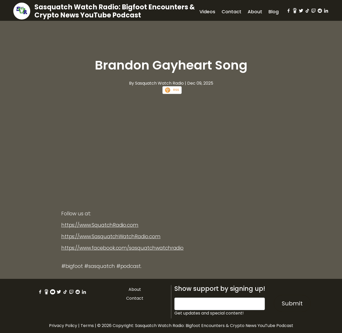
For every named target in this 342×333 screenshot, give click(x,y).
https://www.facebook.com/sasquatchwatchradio (122, 248)
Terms (87, 326)
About (255, 11)
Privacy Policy (63, 326)
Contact (231, 11)
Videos (207, 11)
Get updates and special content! (209, 313)
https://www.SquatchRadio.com (100, 225)
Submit (292, 303)
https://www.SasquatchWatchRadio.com (111, 236)
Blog (273, 11)
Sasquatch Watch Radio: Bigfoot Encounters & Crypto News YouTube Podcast (114, 11)
